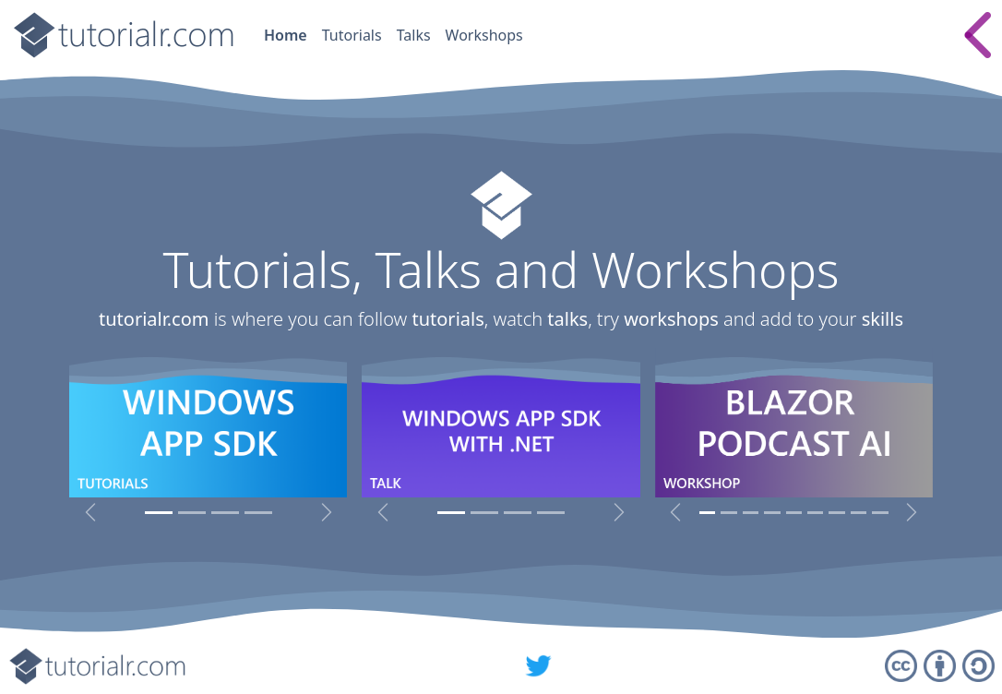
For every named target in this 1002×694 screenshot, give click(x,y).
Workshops (484, 35)
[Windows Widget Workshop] (728, 512)
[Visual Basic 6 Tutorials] (258, 512)
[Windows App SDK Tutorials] (159, 512)
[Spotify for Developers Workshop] (880, 512)
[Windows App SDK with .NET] (451, 512)
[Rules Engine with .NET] (517, 512)
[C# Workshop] (858, 512)
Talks (414, 35)
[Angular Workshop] (836, 512)
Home (285, 35)
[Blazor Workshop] (794, 512)
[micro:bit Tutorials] (225, 512)
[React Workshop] (815, 512)
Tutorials (352, 35)
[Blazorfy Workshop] (772, 512)
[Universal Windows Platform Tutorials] (192, 512)
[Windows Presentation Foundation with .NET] (484, 512)
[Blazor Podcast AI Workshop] (707, 512)
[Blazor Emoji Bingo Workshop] (750, 512)
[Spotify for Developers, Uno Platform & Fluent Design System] (551, 512)
